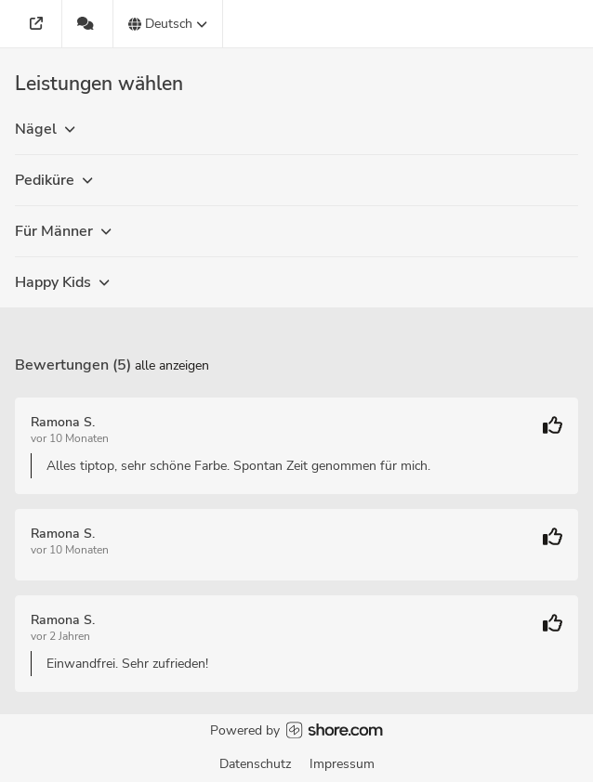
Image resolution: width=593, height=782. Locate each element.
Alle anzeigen (172, 365)
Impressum (342, 764)
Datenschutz (255, 764)
